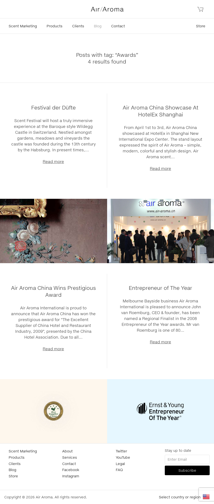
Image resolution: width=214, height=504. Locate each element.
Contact (118, 26)
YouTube (123, 457)
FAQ (119, 470)
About (67, 451)
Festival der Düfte (53, 107)
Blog (97, 26)
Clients (78, 26)
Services (69, 457)
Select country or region (180, 497)
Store (200, 26)
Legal (120, 464)
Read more (53, 161)
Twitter (121, 451)
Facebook (70, 470)
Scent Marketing (23, 26)
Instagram (70, 476)
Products (54, 26)
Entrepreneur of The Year (160, 288)
